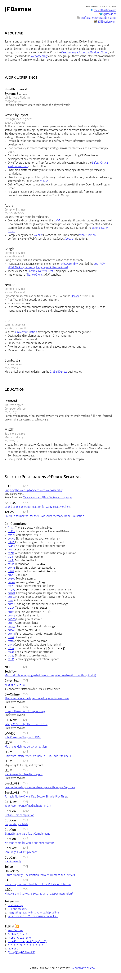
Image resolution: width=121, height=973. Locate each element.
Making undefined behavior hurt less (26, 746)
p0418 (11, 633)
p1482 (11, 560)
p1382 (11, 571)
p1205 (11, 607)
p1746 (11, 564)
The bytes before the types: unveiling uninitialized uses (37, 698)
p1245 (11, 648)
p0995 (11, 582)
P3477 (11, 527)
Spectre (68, 238)
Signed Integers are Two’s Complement (27, 833)
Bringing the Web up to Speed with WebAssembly (33, 490)
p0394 (11, 615)
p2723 (11, 553)
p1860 (11, 542)
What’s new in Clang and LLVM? (23, 737)
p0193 (11, 611)
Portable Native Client (40, 271)
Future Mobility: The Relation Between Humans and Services (40, 875)
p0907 (11, 538)
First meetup (15, 905)
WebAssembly (39, 56)
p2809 (11, 531)
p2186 (11, 659)
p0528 (11, 604)
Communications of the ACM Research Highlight (47, 497)
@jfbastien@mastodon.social (98, 17)
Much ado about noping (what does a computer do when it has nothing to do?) (50, 675)
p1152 (11, 534)
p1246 (11, 651)
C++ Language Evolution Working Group (84, 52)
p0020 (12, 619)
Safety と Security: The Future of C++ (26, 724)
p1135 (11, 585)
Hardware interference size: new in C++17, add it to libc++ (38, 756)
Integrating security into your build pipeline (33, 912)
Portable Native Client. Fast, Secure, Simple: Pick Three (36, 796)
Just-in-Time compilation (19, 815)
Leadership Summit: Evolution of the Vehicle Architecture (38, 884)
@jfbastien (109, 14)
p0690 (11, 578)
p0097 (11, 626)
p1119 (10, 600)
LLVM (56, 220)
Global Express (58, 371)
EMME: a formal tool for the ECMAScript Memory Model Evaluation (44, 516)
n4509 (11, 589)
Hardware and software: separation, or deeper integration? (39, 893)
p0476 (11, 567)
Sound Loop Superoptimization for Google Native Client (37, 506)
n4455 (11, 545)
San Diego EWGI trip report (20, 852)
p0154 (11, 596)
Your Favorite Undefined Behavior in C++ (28, 805)
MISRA (44, 180)
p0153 (11, 622)
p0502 (11, 593)
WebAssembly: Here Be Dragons (24, 774)
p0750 (11, 574)
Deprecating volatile (16, 824)
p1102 (11, 637)
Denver (75, 296)
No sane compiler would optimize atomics (29, 842)
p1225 (11, 556)
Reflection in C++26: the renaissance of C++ (33, 916)
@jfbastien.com (107, 21)
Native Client (34, 274)
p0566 (11, 630)
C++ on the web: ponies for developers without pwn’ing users (40, 787)
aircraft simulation (26, 332)
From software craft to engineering (25, 711)
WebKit (38, 235)
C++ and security (17, 908)
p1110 (11, 640)
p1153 (11, 644)
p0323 (11, 549)
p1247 (11, 655)
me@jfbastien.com (105, 10)
